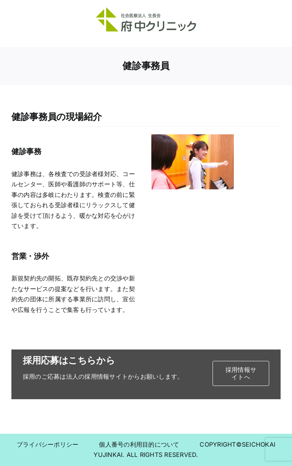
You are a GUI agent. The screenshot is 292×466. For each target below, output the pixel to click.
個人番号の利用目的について (148, 444)
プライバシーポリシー (57, 444)
